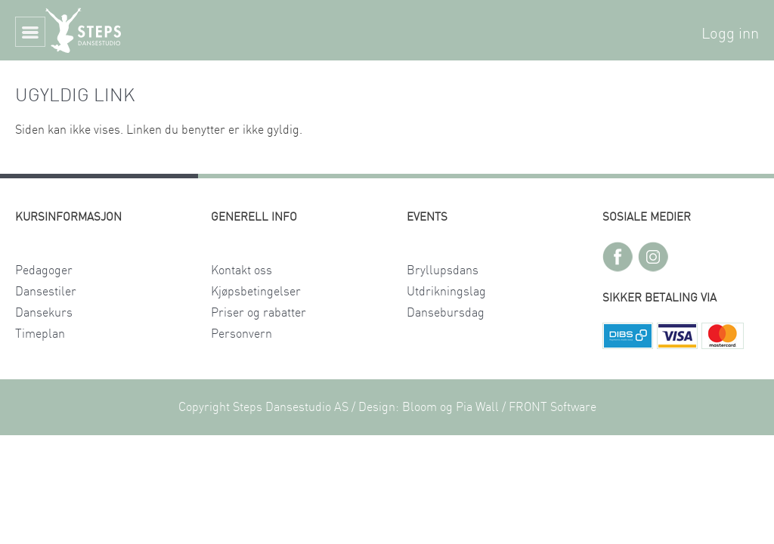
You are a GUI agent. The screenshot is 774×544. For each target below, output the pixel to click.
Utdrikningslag (446, 292)
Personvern (241, 334)
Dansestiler (45, 292)
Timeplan (40, 334)
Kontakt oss (241, 270)
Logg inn (730, 34)
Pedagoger (44, 270)
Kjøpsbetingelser (256, 292)
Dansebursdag (446, 313)
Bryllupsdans (442, 270)
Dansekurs (44, 313)
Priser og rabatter (258, 313)
